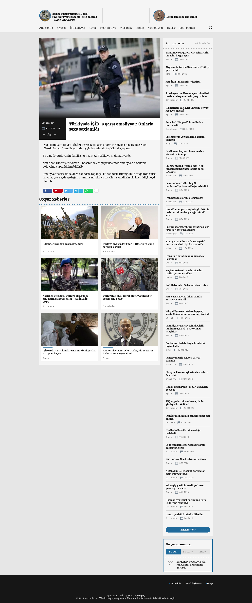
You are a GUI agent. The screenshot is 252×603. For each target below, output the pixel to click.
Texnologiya (108, 27)
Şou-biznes (187, 27)
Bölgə (140, 27)
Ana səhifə (46, 27)
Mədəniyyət (155, 27)
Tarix (92, 27)
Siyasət (61, 27)
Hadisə (171, 27)
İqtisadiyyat (77, 27)
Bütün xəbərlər (202, 43)
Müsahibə (126, 27)
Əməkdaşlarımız (194, 583)
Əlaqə (210, 583)
